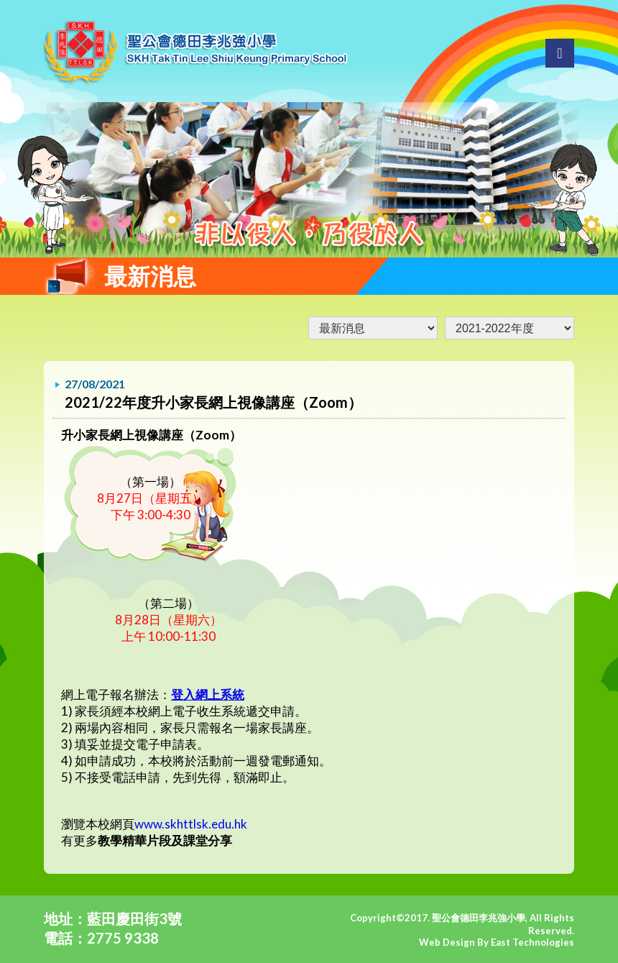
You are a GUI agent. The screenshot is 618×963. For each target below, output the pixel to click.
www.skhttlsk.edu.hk (190, 823)
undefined (509, 327)
